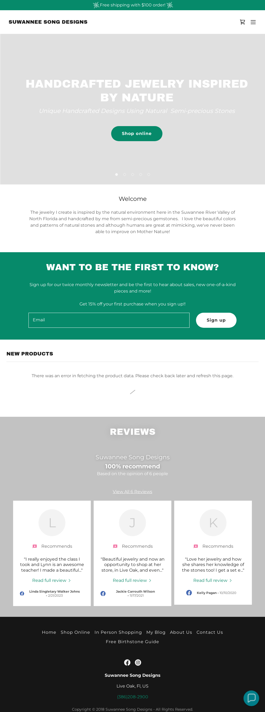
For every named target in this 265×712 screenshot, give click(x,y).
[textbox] (108, 320)
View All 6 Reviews (132, 491)
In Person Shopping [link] (118, 632)
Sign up (216, 320)
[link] (48, 22)
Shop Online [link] (75, 632)
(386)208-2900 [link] (132, 696)
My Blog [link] (156, 632)
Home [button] (49, 632)
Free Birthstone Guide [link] (132, 641)
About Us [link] (181, 632)
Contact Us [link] (210, 632)
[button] (253, 22)
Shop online (136, 133)
